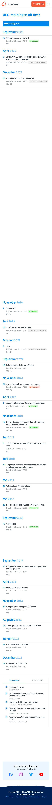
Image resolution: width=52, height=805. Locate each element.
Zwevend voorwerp (16, 687)
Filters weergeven (11, 24)
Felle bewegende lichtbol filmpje (20, 365)
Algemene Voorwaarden (31, 797)
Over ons (18, 797)
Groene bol (11, 524)
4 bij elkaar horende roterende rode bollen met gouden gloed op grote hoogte (26, 466)
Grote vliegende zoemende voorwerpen (23, 384)
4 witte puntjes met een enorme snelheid (23, 626)
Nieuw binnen (14, 680)
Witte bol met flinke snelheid (18, 486)
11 (9, 575)
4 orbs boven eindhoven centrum (20, 78)
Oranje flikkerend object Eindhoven (21, 607)
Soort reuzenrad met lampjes (18, 327)
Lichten (9, 346)
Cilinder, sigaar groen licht (17, 38)
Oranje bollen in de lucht (16, 663)
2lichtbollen (10, 308)
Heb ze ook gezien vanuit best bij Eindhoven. (25, 505)
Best (8, 41)
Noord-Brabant (15, 41)
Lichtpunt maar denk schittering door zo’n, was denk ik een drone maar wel (26, 58)
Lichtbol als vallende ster (17, 588)
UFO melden (9, 797)
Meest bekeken (37, 680)
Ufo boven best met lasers (17, 645)
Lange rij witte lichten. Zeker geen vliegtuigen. (25, 403)
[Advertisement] (26, 192)
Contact (44, 797)
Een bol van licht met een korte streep (23, 702)
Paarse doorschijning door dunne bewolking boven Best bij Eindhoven (25, 423)
